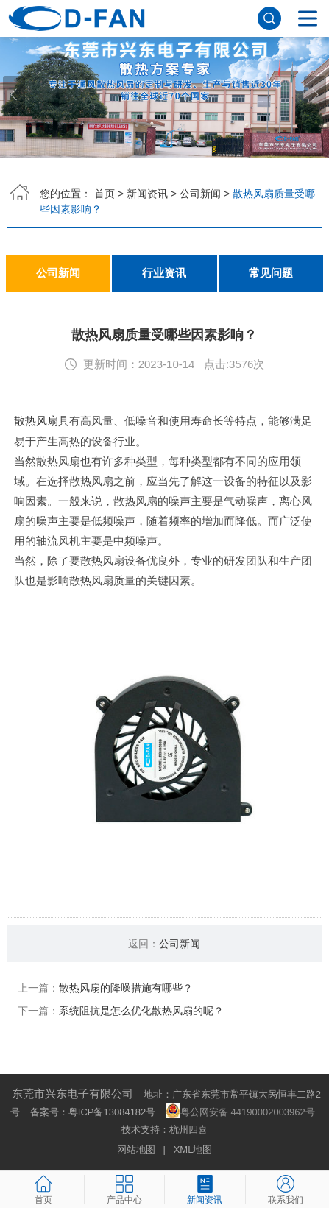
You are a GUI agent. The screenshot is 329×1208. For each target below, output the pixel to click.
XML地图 (193, 1148)
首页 (104, 193)
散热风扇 (36, 420)
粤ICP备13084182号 (112, 1111)
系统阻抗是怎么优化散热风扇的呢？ (141, 1010)
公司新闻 (200, 193)
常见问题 (271, 272)
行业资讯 (164, 272)
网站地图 (136, 1148)
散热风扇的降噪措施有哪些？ (126, 987)
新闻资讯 (147, 193)
